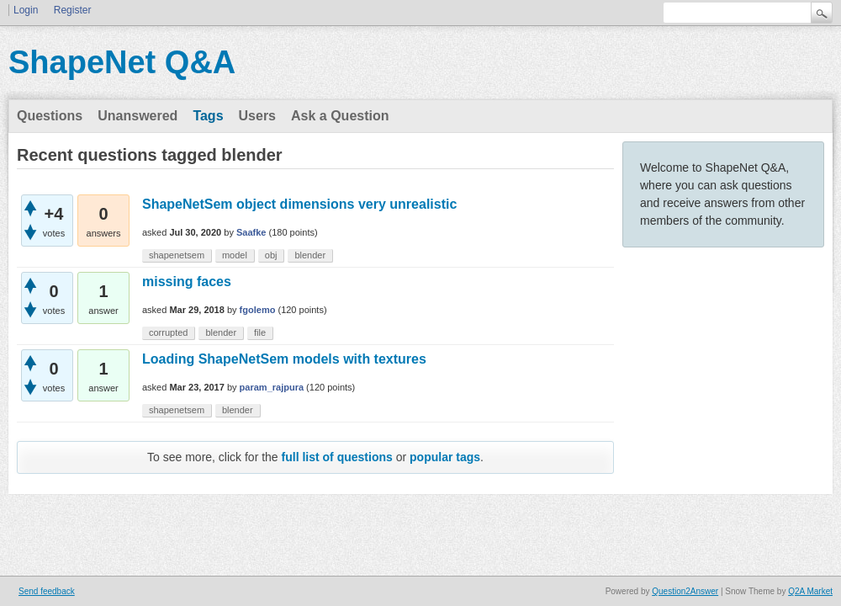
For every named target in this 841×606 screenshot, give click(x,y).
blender (309, 255)
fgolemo (258, 310)
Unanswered (137, 116)
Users (257, 116)
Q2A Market (810, 591)
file (260, 332)
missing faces (186, 281)
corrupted (168, 332)
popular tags (445, 457)
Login (25, 10)
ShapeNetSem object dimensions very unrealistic (299, 204)
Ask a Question (340, 116)
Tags (208, 116)
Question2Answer (685, 591)
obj (271, 255)
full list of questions (337, 457)
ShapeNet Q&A (121, 62)
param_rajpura (272, 387)
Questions (49, 116)
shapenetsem (176, 255)
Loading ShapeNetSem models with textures (284, 359)
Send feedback (47, 591)
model (234, 255)
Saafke (251, 232)
